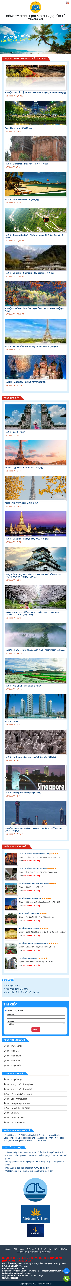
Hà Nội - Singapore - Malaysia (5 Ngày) (23, 793)
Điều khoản (32, 1249)
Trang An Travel (44, 1283)
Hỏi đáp (7, 1249)
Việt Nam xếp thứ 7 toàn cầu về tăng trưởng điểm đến (29, 1171)
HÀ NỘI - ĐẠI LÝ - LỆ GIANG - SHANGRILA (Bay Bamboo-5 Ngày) (35, 92)
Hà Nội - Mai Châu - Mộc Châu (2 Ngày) (23, 686)
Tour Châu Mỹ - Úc (14, 1117)
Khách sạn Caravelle (31, 899)
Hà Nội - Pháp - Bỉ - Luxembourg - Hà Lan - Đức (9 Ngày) (31, 346)
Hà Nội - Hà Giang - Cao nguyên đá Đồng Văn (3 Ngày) (30, 757)
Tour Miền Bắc (12, 1051)
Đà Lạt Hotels (26, 1140)
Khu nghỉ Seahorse (29, 914)
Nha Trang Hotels (39, 1138)
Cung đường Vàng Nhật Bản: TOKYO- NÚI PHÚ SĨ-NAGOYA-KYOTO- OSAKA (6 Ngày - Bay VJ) (33, 575)
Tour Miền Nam (12, 1060)
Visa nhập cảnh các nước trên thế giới (22, 992)
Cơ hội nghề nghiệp (49, 1249)
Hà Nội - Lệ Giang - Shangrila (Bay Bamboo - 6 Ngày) (30, 273)
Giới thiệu (46, 1252)
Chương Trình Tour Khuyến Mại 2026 (25, 58)
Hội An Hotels (54, 1135)
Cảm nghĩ (34, 1252)
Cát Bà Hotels (40, 1140)
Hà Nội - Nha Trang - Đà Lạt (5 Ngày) (22, 199)
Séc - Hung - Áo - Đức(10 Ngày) (19, 128)
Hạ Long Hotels (23, 1138)
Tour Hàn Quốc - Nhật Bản (17, 1108)
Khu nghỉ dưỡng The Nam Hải (33, 869)
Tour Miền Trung (12, 1055)
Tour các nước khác (14, 1122)
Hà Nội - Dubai (11, 721)
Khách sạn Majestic (30, 928)
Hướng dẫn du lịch (14, 985)
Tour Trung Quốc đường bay (18, 1084)
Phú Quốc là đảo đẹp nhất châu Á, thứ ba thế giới (27, 1168)
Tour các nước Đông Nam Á (18, 1094)
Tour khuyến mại (13, 1046)
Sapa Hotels (9, 1138)
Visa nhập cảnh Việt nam (17, 989)
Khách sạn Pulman (29, 958)
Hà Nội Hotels (10, 1135)
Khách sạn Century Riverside (34, 884)
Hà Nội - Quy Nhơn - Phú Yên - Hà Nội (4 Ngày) (26, 164)
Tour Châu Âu (11, 1113)
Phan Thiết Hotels (56, 1138)
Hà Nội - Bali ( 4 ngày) (15, 432)
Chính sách (19, 1249)
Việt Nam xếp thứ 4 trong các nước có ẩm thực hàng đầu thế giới (34, 1152)
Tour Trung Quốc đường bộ (18, 1089)
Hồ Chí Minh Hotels (26, 1135)
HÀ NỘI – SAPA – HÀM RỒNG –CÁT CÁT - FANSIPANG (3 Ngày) (35, 650)
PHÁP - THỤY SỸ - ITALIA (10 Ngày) (21, 503)
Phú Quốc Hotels (11, 1140)
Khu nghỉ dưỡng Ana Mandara (34, 854)
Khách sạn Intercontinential (34, 943)
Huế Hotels (41, 1135)
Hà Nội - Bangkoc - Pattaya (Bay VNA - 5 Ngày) (27, 539)
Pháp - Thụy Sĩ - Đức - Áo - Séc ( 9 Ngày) (24, 467)
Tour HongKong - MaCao (17, 1103)
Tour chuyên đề (12, 1065)
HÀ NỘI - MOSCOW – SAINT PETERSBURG (25, 382)
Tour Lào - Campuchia (15, 1099)
